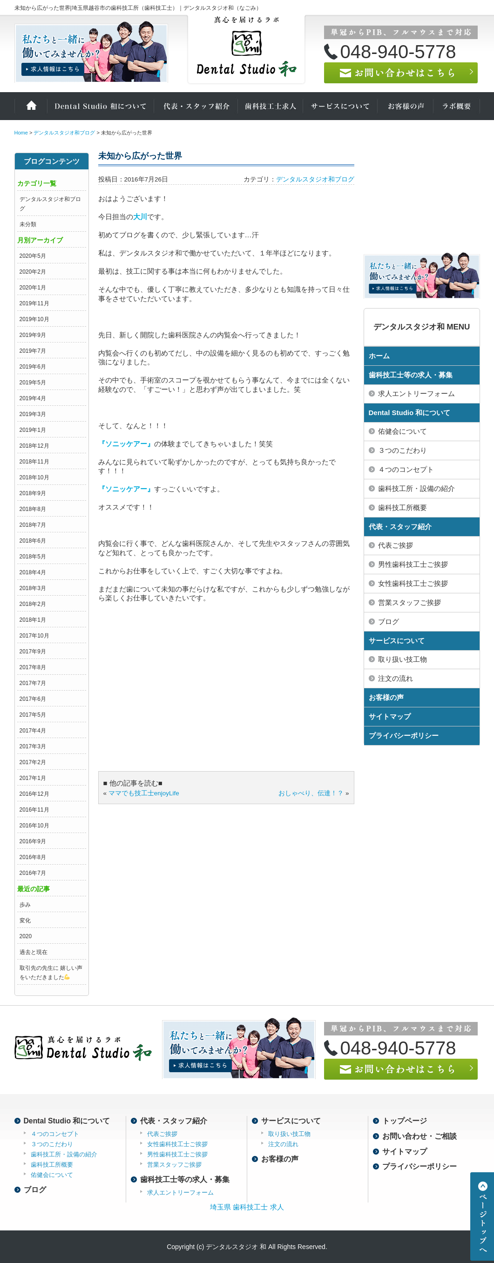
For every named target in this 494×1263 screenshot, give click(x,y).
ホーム (30, 106)
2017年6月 (33, 699)
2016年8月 (33, 857)
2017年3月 (33, 746)
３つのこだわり (402, 450)
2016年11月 (34, 809)
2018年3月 (33, 588)
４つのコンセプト (406, 469)
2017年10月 (34, 635)
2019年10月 (34, 319)
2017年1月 (33, 778)
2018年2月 (33, 604)
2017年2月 (33, 762)
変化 (25, 920)
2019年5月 (33, 382)
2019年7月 (33, 351)
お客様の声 (405, 106)
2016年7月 (33, 873)
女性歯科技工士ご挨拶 (413, 583)
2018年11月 (34, 461)
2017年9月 (33, 651)
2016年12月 (34, 794)
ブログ (388, 621)
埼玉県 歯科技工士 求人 (247, 1207)
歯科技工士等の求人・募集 (411, 375)
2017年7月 (33, 683)
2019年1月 (33, 430)
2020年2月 (33, 272)
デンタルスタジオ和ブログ (315, 179)
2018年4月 (33, 572)
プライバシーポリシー (404, 735)
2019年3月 (33, 414)
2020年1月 (33, 287)
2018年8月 (33, 509)
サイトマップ (390, 716)
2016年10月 (34, 825)
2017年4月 (33, 730)
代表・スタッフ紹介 (196, 106)
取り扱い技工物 (402, 659)
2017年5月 (33, 715)
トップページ (404, 1121)
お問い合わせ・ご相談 (419, 1136)
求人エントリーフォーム (416, 393)
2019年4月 (33, 398)
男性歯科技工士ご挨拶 (413, 564)
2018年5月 (33, 556)
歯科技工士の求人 (270, 106)
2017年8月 (33, 667)
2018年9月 (33, 493)
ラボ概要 (456, 106)
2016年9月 (33, 841)
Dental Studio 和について (100, 106)
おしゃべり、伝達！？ (311, 793)
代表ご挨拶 (395, 545)
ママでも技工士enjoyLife (143, 793)
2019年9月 (33, 335)
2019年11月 (34, 303)
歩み (25, 904)
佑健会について (402, 431)
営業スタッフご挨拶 (409, 602)
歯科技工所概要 (402, 507)
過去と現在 (33, 952)
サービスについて (340, 106)
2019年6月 (33, 366)
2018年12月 (34, 446)
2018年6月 (33, 540)
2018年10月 (34, 477)
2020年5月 (33, 256)
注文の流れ (395, 678)
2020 (26, 936)
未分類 (28, 224)
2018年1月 (33, 620)
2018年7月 (33, 525)
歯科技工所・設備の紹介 (416, 488)
